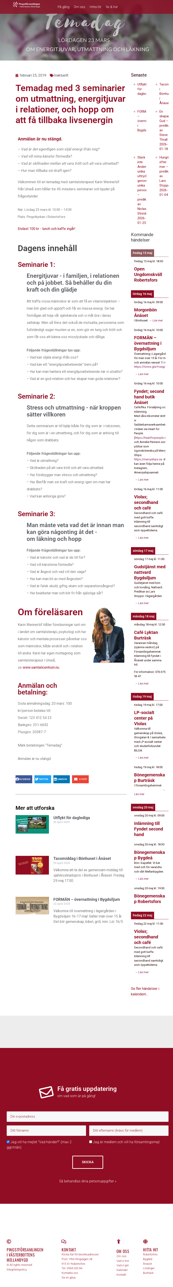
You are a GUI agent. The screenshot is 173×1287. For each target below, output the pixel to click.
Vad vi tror (123, 1254)
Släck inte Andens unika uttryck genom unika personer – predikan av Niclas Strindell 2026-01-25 (144, 190)
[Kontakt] (64, 1234)
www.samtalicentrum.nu (41, 667)
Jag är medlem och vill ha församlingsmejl (124, 1135)
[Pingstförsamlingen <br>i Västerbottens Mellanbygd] (9, 1234)
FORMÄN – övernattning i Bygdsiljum (86, 899)
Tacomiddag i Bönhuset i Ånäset (82, 858)
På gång (63, 7)
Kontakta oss (70, 1266)
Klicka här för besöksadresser (80, 1247)
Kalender (122, 1263)
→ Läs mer (155, 319)
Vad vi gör (123, 1258)
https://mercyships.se (148, 457)
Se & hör (112, 7)
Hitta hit (95, 7)
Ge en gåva (69, 1270)
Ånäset (147, 1257)
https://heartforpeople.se (151, 435)
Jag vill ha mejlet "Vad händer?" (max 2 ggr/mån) (39, 1138)
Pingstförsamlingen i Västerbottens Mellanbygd (25, 1248)
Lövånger (149, 1261)
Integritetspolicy (17, 1262)
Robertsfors (150, 1247)
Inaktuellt (61, 75)
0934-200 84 (74, 1261)
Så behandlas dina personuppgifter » (87, 1174)
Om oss (79, 7)
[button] (24, 779)
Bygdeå (147, 1252)
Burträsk (148, 1266)
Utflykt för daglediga (71, 817)
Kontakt (69, 1243)
